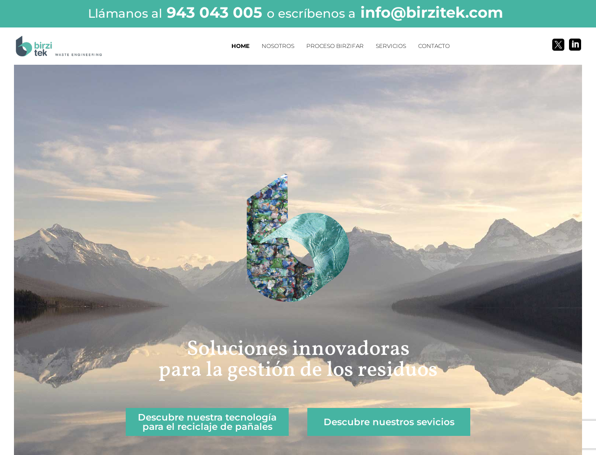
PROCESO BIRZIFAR (335, 46)
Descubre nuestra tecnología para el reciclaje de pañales (207, 422)
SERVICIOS (391, 46)
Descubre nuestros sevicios (389, 422)
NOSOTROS (278, 46)
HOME (240, 46)
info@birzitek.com (431, 12)
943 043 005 (214, 12)
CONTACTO (434, 46)
